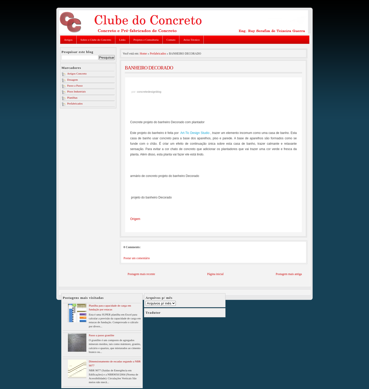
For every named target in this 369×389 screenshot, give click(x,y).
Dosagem (72, 79)
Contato (171, 39)
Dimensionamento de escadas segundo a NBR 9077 (115, 363)
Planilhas (72, 97)
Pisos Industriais (76, 91)
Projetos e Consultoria (146, 39)
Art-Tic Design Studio (195, 133)
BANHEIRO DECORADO (149, 67)
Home (143, 53)
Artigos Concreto (77, 73)
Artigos (68, 39)
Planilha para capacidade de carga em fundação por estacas (110, 307)
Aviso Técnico (191, 39)
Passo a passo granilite (101, 335)
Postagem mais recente (141, 274)
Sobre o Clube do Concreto (95, 39)
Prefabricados (75, 103)
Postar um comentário (137, 258)
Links (122, 39)
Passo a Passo (75, 85)
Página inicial (215, 274)
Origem (135, 219)
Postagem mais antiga (289, 274)
